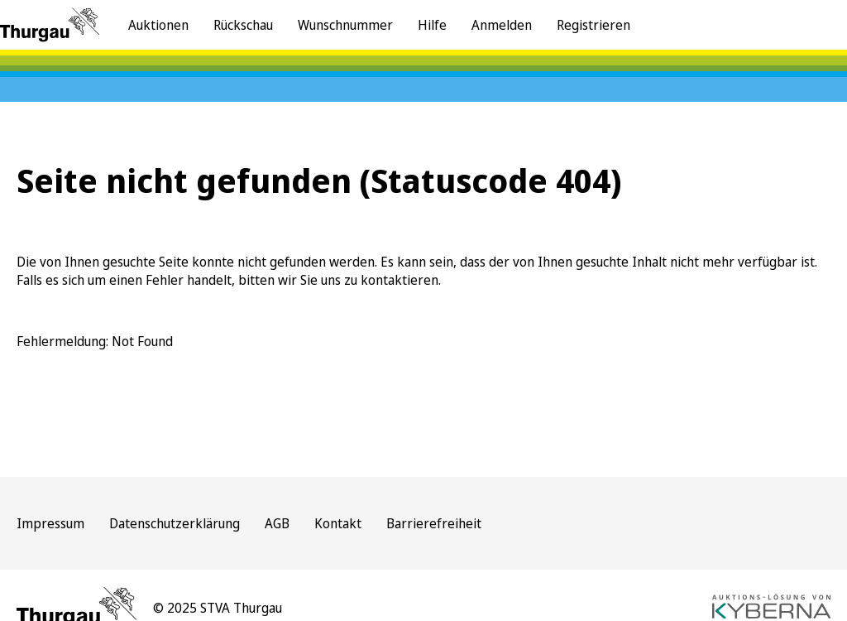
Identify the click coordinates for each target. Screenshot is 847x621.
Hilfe (432, 25)
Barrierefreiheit (433, 523)
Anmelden (501, 25)
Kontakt (337, 523)
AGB (277, 523)
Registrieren (593, 25)
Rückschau (243, 25)
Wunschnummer (345, 25)
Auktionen (158, 25)
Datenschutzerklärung (174, 523)
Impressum (50, 523)
